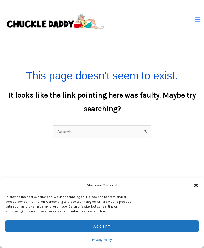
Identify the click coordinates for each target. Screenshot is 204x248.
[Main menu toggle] (197, 19)
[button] (196, 185)
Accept (102, 226)
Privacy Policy (102, 240)
